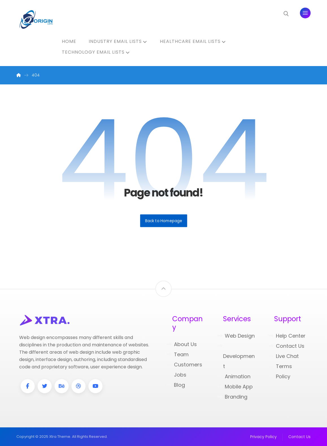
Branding (232, 396)
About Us (182, 344)
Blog (176, 384)
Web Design (236, 335)
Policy (279, 376)
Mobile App (235, 386)
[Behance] (61, 386)
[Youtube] (95, 386)
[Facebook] (28, 386)
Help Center (287, 335)
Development (236, 357)
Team (178, 354)
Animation (233, 376)
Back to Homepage (163, 220)
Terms (280, 366)
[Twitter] (45, 386)
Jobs (176, 374)
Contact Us (286, 345)
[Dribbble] (78, 386)
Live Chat (284, 356)
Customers (184, 364)
